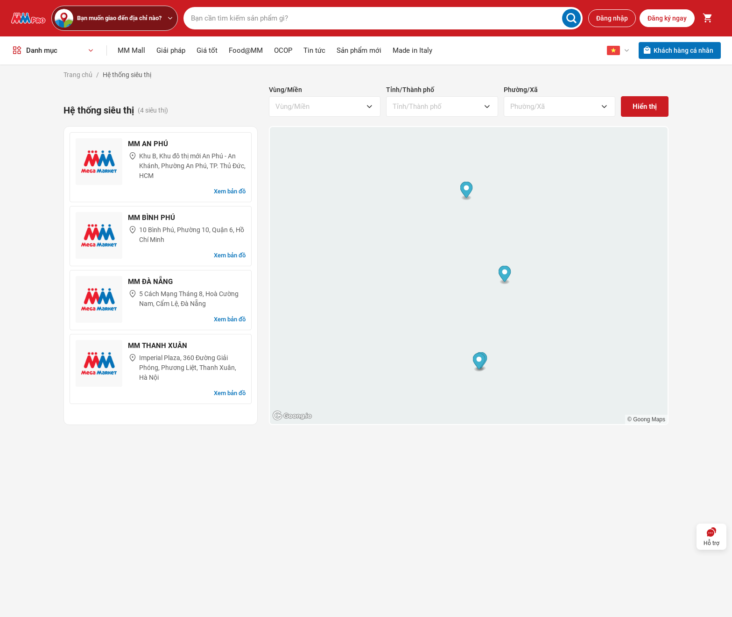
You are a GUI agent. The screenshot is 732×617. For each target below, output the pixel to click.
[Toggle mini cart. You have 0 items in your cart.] (708, 17)
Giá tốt (207, 49)
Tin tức (314, 49)
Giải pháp (170, 49)
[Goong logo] (293, 415)
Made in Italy (412, 49)
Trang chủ (77, 74)
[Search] (571, 17)
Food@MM (246, 49)
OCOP (283, 49)
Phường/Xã (521, 88)
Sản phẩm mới (359, 49)
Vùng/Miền (285, 88)
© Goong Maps (646, 418)
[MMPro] (28, 17)
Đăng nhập (612, 17)
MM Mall (131, 49)
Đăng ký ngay (667, 17)
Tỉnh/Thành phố (410, 88)
